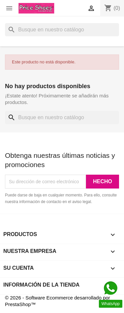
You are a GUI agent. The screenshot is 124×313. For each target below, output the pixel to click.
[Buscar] (62, 29)
